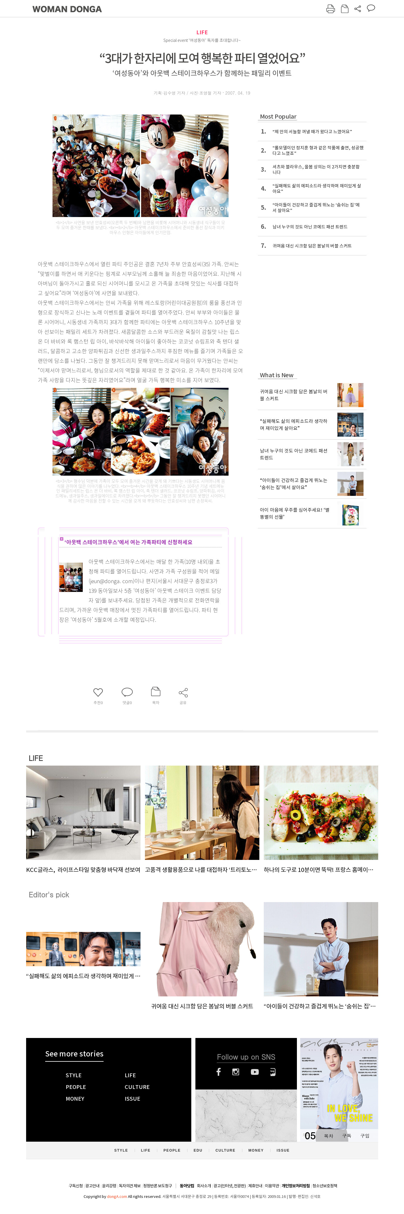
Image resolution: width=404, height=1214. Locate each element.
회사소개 (204, 1186)
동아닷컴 (187, 1186)
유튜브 (255, 1072)
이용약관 (272, 1186)
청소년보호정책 (324, 1186)
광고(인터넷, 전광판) (230, 1186)
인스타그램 (235, 1072)
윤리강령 (109, 1186)
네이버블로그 (273, 1072)
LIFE (202, 32)
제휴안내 (255, 1186)
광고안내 (92, 1186)
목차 (328, 1135)
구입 (365, 1135)
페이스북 (219, 1072)
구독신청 (76, 1186)
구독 (346, 1135)
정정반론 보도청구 (157, 1186)
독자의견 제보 (130, 1186)
